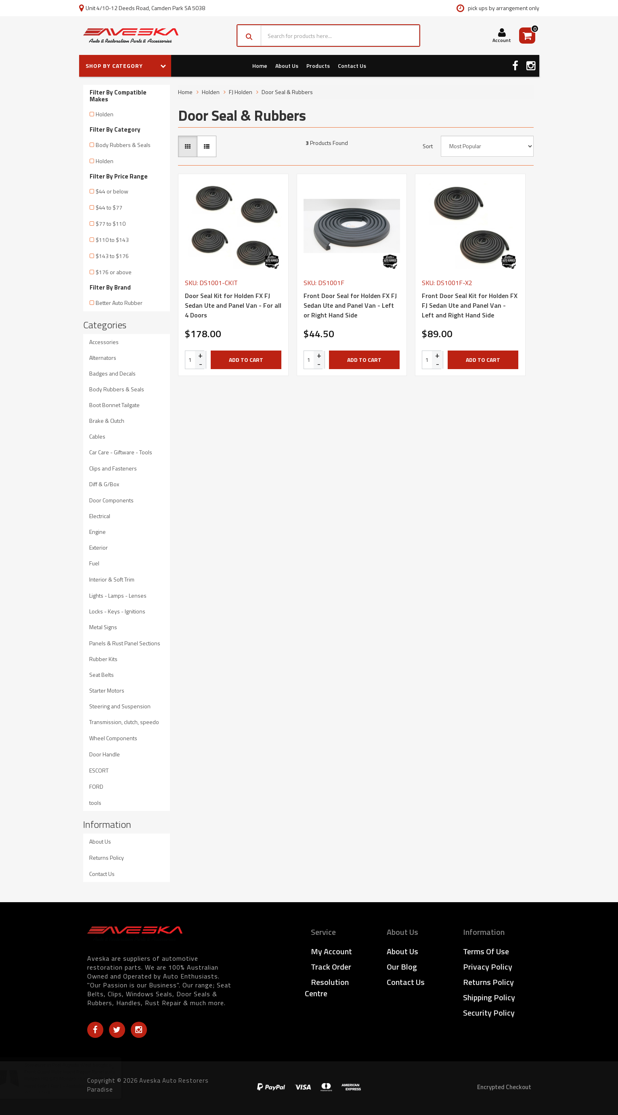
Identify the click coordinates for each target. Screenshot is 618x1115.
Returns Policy (106, 857)
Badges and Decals (112, 373)
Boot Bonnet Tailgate (114, 405)
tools (95, 802)
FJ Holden (240, 92)
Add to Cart (246, 359)
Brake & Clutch (106, 420)
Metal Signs (103, 627)
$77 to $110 (111, 223)
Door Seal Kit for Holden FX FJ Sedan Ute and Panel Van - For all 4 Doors (233, 305)
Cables (97, 436)
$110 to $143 (112, 239)
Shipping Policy (489, 997)
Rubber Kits (103, 659)
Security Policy (489, 1012)
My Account (331, 951)
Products (318, 65)
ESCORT (99, 770)
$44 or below (112, 191)
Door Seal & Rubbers (287, 92)
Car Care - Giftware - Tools (120, 452)
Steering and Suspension (120, 706)
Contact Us (352, 65)
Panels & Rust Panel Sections (124, 643)
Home (259, 65)
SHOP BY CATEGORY (126, 65)
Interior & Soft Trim (111, 579)
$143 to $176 (112, 256)
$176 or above (114, 272)
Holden (104, 114)
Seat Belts (101, 674)
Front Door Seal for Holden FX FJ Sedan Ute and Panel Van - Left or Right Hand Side (350, 305)
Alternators (102, 357)
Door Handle (104, 754)
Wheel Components (113, 738)
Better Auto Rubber (119, 302)
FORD (96, 786)
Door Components (111, 500)
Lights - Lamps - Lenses (118, 595)
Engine (97, 531)
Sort (428, 146)
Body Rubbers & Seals (123, 145)
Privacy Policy (487, 966)
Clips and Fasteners (113, 468)
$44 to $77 (109, 207)
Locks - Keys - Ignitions (117, 611)
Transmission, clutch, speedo (124, 722)
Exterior (98, 547)
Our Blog (402, 966)
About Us (286, 65)
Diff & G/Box (104, 484)
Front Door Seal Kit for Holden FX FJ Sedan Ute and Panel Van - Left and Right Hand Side (469, 305)
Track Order (331, 966)
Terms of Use (486, 951)
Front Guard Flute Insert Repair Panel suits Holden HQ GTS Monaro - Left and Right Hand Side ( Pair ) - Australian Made (77, 1078)
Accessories (104, 342)
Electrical (99, 516)
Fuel (94, 563)
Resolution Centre (327, 988)
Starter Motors (106, 690)
